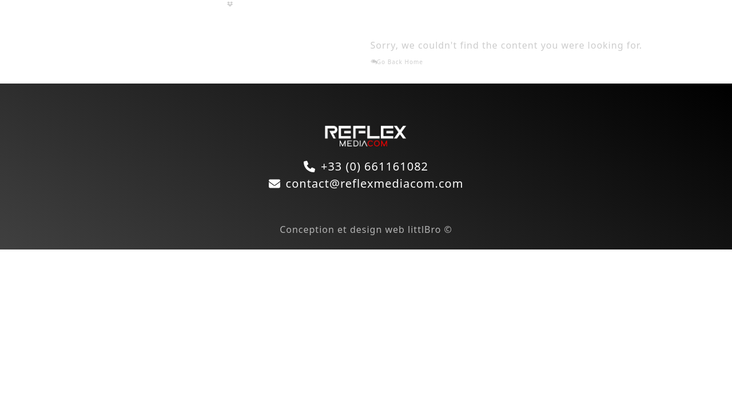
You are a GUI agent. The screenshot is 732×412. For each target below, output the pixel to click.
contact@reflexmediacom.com (375, 183)
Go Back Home (397, 62)
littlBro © (430, 229)
